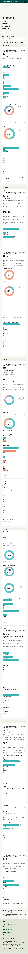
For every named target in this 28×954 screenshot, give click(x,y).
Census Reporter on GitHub (11, 934)
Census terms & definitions (10, 927)
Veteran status (6, 853)
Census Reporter (9, 2)
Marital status (6, 412)
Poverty (5, 250)
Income (4, 190)
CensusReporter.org (8, 947)
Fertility (5, 481)
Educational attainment (9, 724)
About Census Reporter (10, 924)
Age (4, 48)
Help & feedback (8, 932)
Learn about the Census (10, 921)
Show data (4, 100)
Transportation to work (9, 303)
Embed (8, 100)
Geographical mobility (8, 684)
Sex (4, 126)
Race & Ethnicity (7, 145)
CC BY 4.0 (19, 948)
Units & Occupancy (7, 531)
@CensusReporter (8, 929)
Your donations (10, 940)
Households (6, 362)
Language (5, 783)
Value (4, 628)
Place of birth (6, 805)
